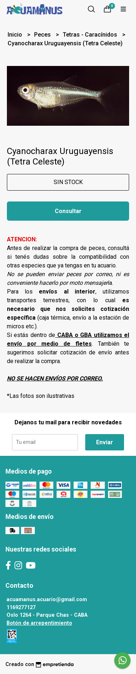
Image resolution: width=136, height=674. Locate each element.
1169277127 (21, 607)
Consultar (68, 211)
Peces (43, 34)
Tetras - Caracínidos (91, 34)
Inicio (16, 34)
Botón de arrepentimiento (39, 623)
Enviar (104, 442)
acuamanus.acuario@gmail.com (47, 599)
